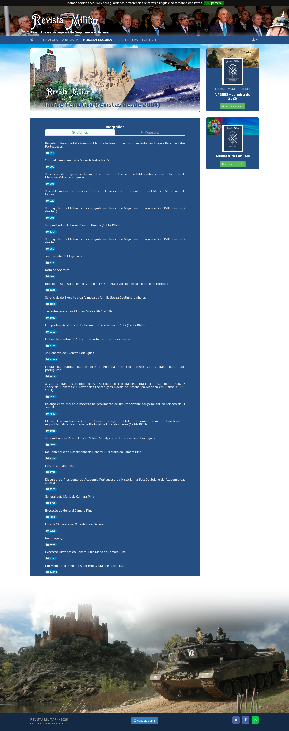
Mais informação (232, 164)
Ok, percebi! (214, 3)
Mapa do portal (144, 720)
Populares (150, 132)
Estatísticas (128, 40)
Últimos (80, 132)
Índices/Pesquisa (98, 40)
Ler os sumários (232, 106)
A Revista (71, 40)
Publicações (48, 40)
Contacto (151, 40)
